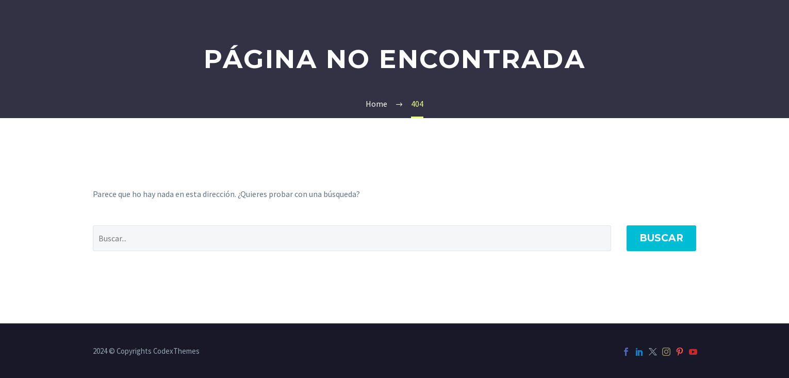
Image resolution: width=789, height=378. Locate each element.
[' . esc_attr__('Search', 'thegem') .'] (352, 238)
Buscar (661, 238)
